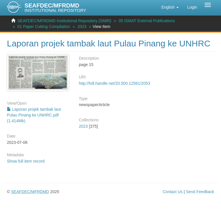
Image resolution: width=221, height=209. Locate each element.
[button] (170, 7)
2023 (81, 26)
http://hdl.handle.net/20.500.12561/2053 (114, 83)
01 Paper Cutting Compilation (44, 26)
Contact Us (172, 191)
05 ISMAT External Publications (147, 20)
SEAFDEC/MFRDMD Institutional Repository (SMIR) (64, 20)
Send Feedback (200, 191)
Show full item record (26, 161)
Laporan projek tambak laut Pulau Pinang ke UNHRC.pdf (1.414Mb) (34, 115)
